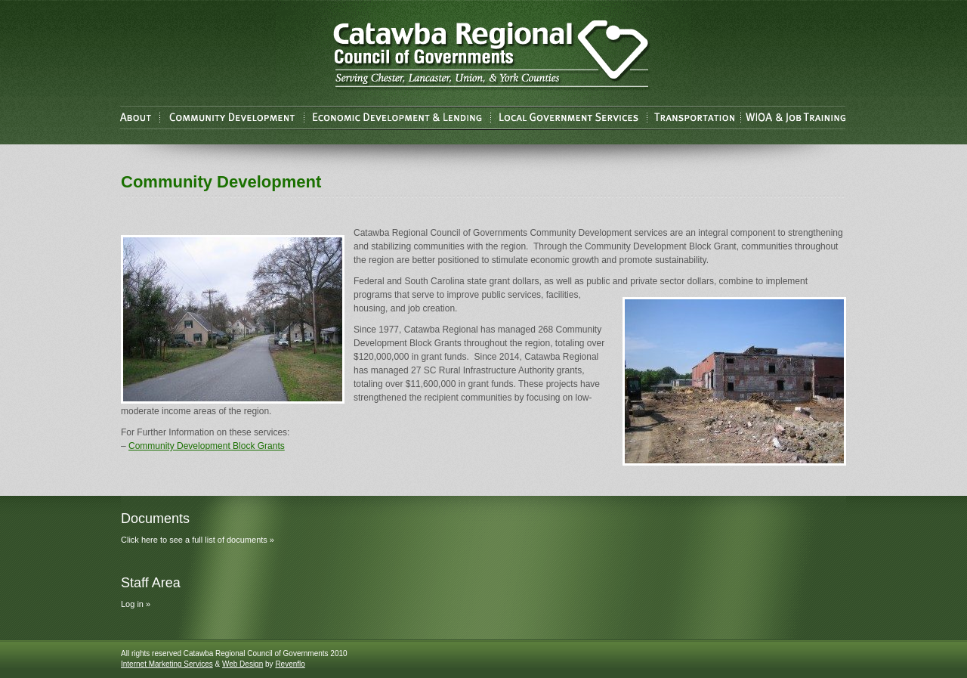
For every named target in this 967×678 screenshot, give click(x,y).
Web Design (242, 664)
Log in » (135, 603)
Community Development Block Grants (206, 446)
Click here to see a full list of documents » (197, 539)
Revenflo (289, 664)
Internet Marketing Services (167, 664)
